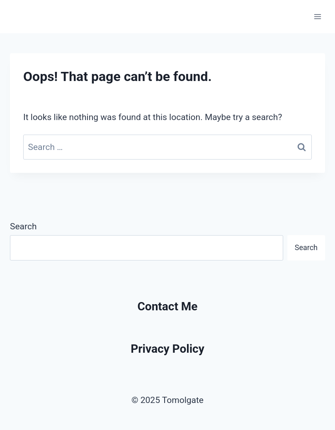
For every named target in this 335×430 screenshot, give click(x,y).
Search (23, 226)
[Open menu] (317, 16)
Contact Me (168, 306)
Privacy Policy (167, 349)
